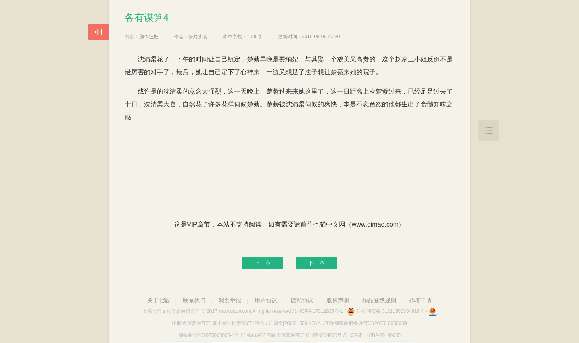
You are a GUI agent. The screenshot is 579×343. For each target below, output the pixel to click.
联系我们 (194, 300)
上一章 (262, 263)
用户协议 (266, 300)
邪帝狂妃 (148, 36)
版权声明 (337, 300)
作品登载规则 (379, 300)
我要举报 (230, 300)
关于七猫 (158, 300)
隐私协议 (302, 300)
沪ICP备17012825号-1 (319, 311)
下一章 (316, 263)
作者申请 (420, 300)
